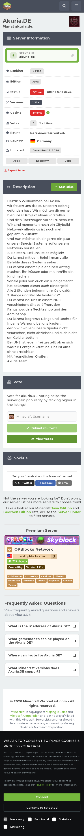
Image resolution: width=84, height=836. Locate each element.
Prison (41, 580)
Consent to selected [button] (42, 807)
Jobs (16, 160)
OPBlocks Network (33, 549)
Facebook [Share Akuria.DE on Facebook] (46, 482)
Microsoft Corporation (24, 715)
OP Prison (14, 580)
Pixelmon (29, 580)
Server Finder (69, 512)
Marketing (17, 827)
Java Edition (62, 508)
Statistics (65, 819)
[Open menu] (76, 6)
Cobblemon (15, 576)
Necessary (17, 819)
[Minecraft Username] (42, 416)
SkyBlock (54, 580)
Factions (46, 576)
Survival (67, 580)
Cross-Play (31, 576)
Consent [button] (42, 797)
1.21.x (35, 102)
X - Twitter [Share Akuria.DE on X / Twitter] (25, 482)
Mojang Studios (56, 712)
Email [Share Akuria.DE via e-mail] (65, 482)
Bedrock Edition (17, 512)
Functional (41, 819)
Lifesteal (59, 576)
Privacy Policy (43, 784)
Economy (42, 160)
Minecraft (18, 712)
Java (35, 81)
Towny (12, 585)
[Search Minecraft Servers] (64, 6)
